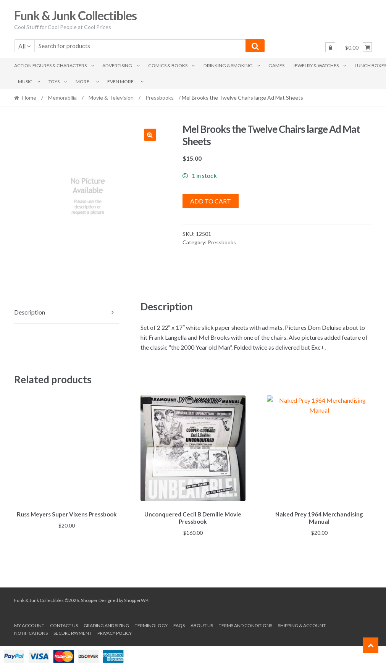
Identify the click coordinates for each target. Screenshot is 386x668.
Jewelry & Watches (316, 65)
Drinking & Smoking (228, 65)
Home (29, 97)
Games (276, 65)
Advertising (117, 65)
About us (202, 624)
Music (25, 81)
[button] (150, 135)
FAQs (179, 624)
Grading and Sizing (106, 624)
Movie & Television (111, 97)
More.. (84, 81)
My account (29, 624)
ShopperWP (136, 599)
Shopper (89, 599)
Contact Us (64, 624)
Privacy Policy (114, 631)
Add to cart (210, 201)
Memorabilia (62, 97)
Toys (54, 81)
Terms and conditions (245, 624)
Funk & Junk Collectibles (75, 15)
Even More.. (121, 81)
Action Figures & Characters (50, 65)
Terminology (151, 624)
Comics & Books (167, 65)
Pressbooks (159, 97)
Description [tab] (29, 312)
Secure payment (72, 631)
